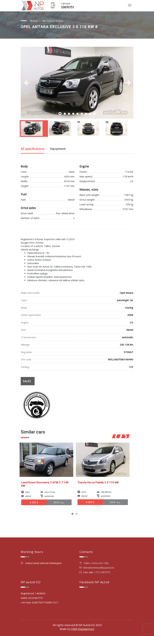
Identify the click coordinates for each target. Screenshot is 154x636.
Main (34, 21)
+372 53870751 (102, 572)
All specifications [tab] (32, 149)
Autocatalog (53, 21)
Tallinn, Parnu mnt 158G (94, 563)
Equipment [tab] (58, 149)
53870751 (67, 7)
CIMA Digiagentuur (82, 629)
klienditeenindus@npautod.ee (98, 567)
